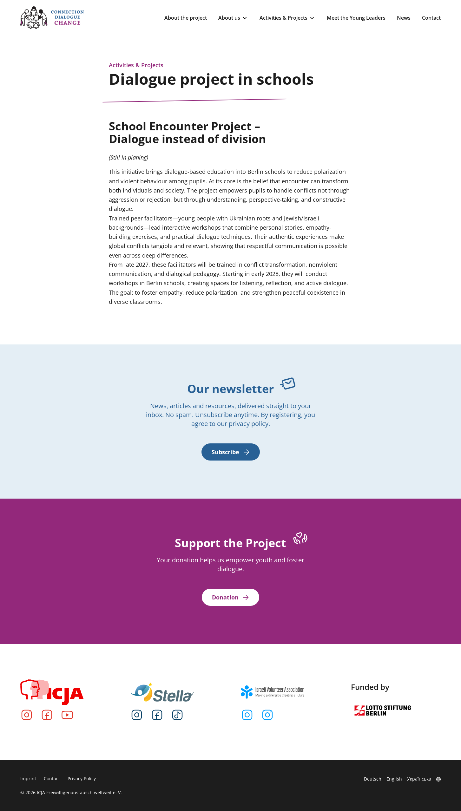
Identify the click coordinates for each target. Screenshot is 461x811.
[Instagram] (26, 715)
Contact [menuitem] (431, 17)
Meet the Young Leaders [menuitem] (356, 17)
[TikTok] (177, 715)
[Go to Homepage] (52, 17)
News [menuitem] (404, 17)
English (394, 779)
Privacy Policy (82, 778)
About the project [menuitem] (185, 17)
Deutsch (372, 779)
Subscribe (231, 452)
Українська (419, 779)
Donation (230, 597)
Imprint (28, 778)
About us (233, 18)
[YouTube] (67, 715)
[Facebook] (47, 715)
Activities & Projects (287, 18)
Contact (52, 778)
